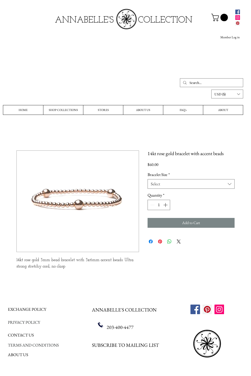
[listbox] (227, 94)
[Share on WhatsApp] (169, 241)
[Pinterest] (237, 23)
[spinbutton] (159, 205)
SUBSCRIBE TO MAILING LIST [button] (125, 345)
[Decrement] (152, 205)
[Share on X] (179, 241)
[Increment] (166, 205)
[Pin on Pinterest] (160, 241)
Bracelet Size (159, 174)
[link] (220, 17)
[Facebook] (237, 12)
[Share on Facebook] (151, 241)
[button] (227, 94)
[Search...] (211, 83)
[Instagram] (237, 17)
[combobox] (191, 184)
